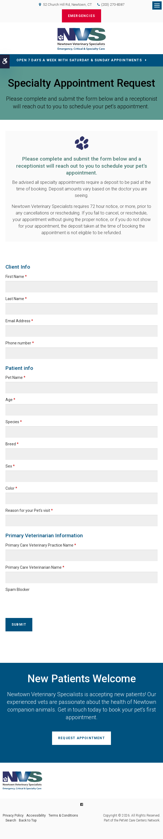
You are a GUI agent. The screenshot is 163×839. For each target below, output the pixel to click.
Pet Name (15, 377)
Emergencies (81, 16)
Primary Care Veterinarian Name (34, 567)
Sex (10, 466)
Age (10, 399)
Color (11, 488)
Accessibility (36, 815)
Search (10, 820)
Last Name (16, 299)
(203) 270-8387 (112, 4)
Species (13, 422)
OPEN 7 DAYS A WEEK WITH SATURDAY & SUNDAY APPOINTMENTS (79, 60)
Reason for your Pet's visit (29, 510)
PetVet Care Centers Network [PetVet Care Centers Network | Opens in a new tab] (139, 820)
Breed (12, 444)
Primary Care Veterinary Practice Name (40, 545)
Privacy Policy (13, 815)
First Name (16, 276)
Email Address (19, 321)
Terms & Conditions (63, 815)
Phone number (19, 343)
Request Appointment (81, 738)
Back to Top (27, 820)
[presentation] (37, 602)
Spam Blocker (17, 589)
